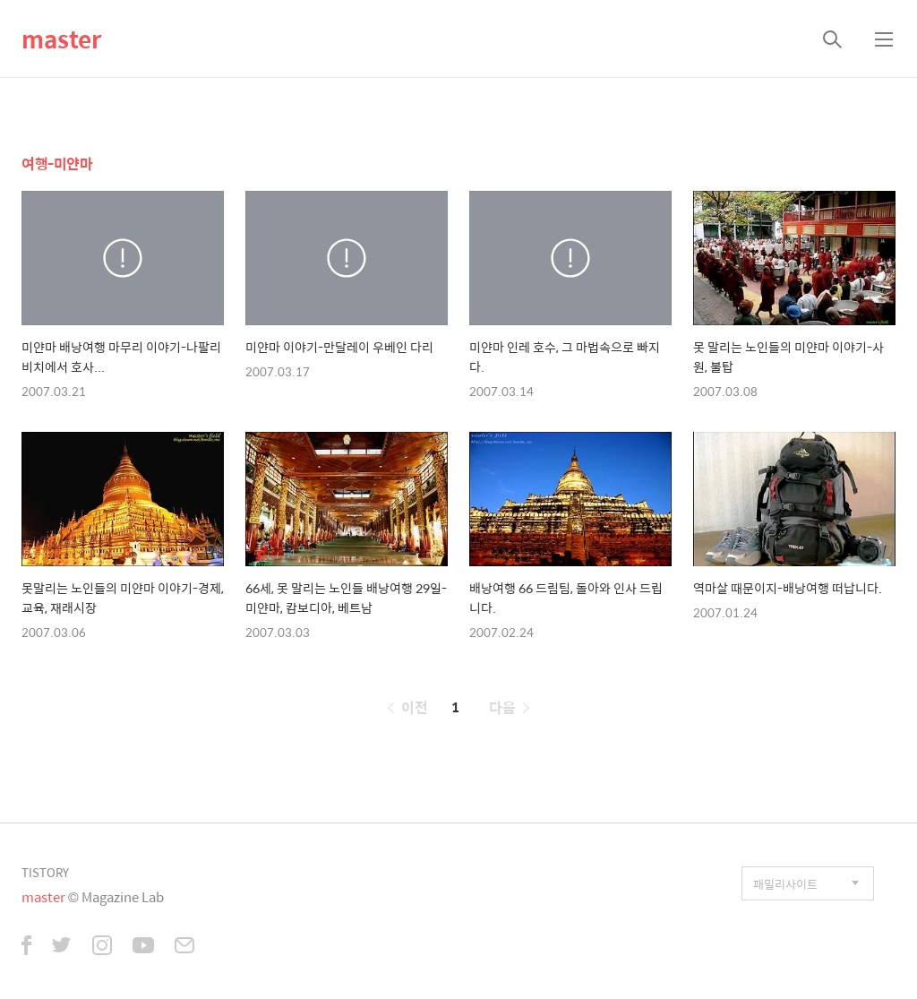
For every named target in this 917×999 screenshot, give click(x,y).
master (61, 38)
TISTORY (45, 872)
